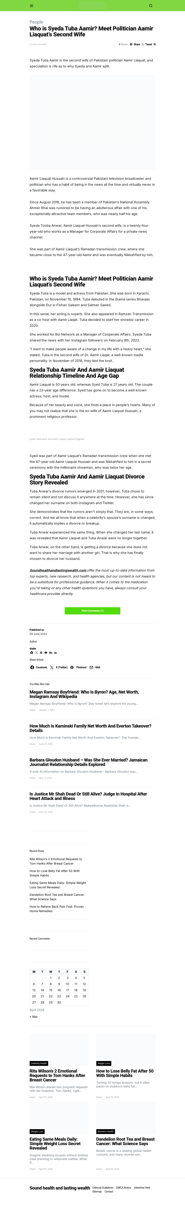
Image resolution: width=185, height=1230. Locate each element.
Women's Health (106, 1131)
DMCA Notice (123, 1187)
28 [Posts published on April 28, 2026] (42, 1002)
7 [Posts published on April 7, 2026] (42, 984)
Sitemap (97, 1191)
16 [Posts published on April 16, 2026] (59, 990)
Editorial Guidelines (103, 1187)
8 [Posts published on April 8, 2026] (51, 984)
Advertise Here (142, 1187)
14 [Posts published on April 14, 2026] (42, 990)
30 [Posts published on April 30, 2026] (59, 1002)
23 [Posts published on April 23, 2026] (59, 996)
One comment (39, 44)
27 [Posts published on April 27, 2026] (34, 1002)
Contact (109, 1191)
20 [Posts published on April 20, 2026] (34, 996)
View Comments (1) (92, 610)
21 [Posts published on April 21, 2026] (42, 996)
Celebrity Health (39, 1063)
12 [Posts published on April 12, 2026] (84, 984)
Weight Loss (104, 1063)
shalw (33, 648)
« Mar (34, 1017)
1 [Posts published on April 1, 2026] (50, 978)
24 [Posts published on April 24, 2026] (67, 996)
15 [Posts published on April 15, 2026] (50, 990)
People (36, 22)
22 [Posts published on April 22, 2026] (51, 996)
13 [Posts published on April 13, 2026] (34, 990)
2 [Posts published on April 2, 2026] (59, 978)
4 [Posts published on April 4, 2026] (76, 978)
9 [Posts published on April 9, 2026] (59, 984)
